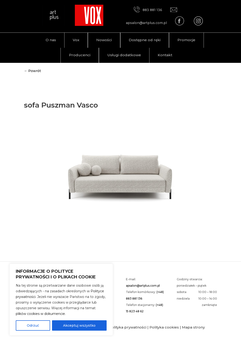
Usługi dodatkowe (124, 55)
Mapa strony (193, 327)
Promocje (186, 40)
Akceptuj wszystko (79, 325)
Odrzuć (33, 325)
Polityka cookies (164, 327)
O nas (51, 40)
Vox (76, 40)
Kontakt (165, 55)
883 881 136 (147, 10)
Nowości (104, 40)
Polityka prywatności (127, 327)
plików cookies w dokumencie (40, 314)
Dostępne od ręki (145, 40)
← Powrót (32, 71)
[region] (61, 300)
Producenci (79, 55)
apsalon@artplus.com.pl (143, 285)
